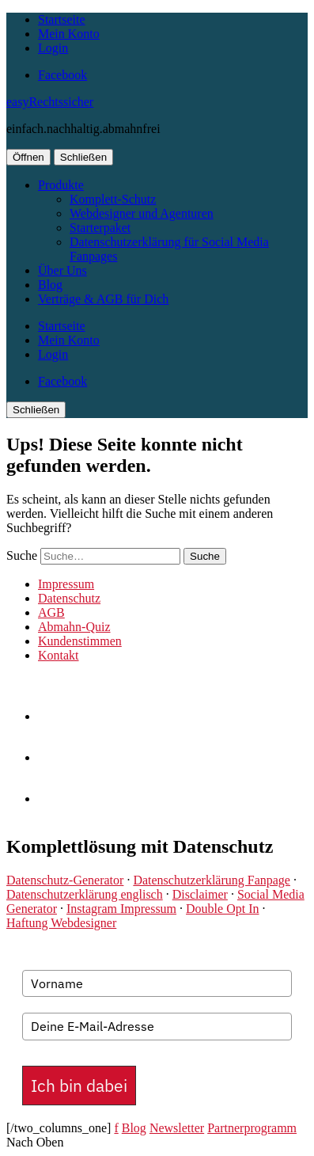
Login (53, 48)
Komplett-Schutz (113, 199)
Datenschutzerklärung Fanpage (211, 880)
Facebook (62, 75)
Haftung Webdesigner (61, 923)
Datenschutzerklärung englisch (84, 894)
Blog (50, 284)
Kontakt (58, 655)
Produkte (61, 185)
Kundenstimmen (80, 641)
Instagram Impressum (121, 908)
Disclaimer (200, 894)
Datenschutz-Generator (64, 880)
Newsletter (176, 1128)
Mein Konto (69, 33)
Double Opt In (222, 908)
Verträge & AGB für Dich (103, 299)
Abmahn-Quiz (74, 626)
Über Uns (62, 270)
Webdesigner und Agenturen (142, 213)
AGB (51, 612)
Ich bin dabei (79, 1085)
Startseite (61, 19)
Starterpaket (100, 227)
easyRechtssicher (49, 101)
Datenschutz (69, 598)
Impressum (66, 584)
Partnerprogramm (252, 1128)
